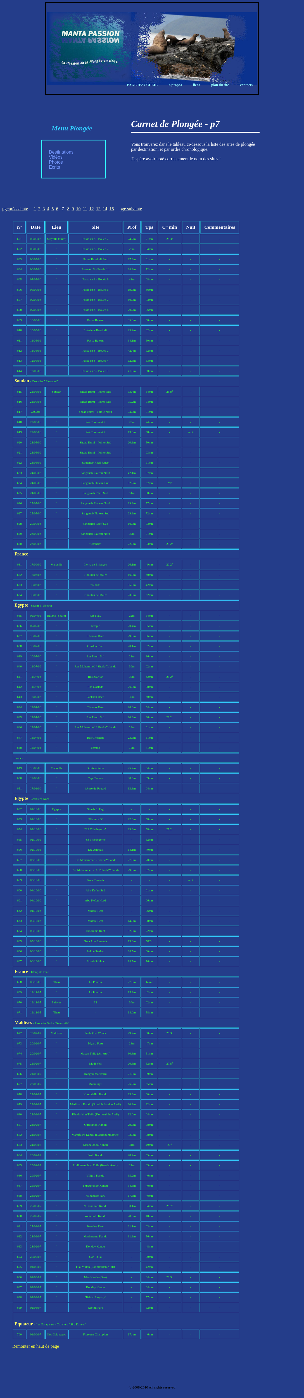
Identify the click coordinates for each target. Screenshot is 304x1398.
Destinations (61, 152)
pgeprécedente (15, 208)
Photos (56, 162)
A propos (175, 85)
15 (112, 208)
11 (85, 208)
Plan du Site (220, 85)
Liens (196, 85)
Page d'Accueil (142, 85)
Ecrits (54, 167)
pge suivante (131, 208)
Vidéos (56, 157)
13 (98, 208)
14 (105, 208)
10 (78, 208)
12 (91, 208)
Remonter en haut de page (35, 1346)
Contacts (246, 85)
